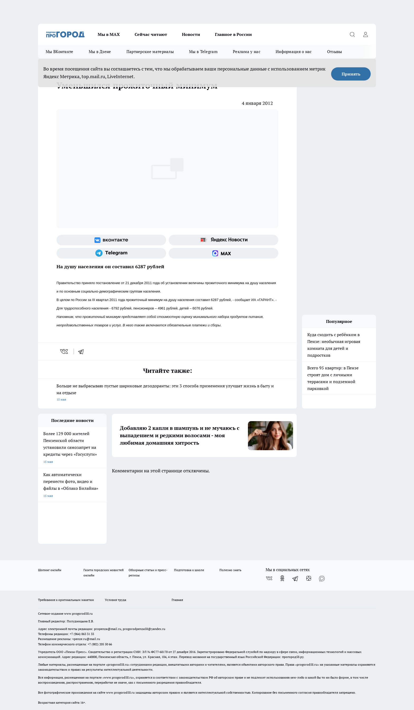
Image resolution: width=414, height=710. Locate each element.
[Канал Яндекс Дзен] (308, 514)
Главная (177, 536)
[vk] (64, 351)
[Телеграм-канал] (111, 253)
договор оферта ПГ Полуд (57, 649)
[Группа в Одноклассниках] (282, 514)
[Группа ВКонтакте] (111, 240)
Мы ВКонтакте (59, 51)
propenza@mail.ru (107, 565)
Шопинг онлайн (49, 506)
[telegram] (82, 351)
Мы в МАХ (109, 34)
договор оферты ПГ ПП (55, 654)
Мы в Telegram (203, 51)
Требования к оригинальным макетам (66, 536)
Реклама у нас (246, 51)
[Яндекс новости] (223, 240)
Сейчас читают (151, 34)
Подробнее (177, 667)
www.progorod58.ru (78, 549)
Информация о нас (294, 51)
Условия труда (115, 536)
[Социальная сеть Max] (223, 253)
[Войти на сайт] (365, 34)
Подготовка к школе (189, 506)
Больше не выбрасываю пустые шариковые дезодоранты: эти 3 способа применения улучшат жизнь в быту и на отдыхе (167, 393)
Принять (351, 74)
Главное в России (233, 34)
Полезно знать (230, 506)
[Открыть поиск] (352, 34)
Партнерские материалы (150, 51)
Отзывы (334, 51)
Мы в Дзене (100, 51)
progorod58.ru (117, 600)
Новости (191, 34)
